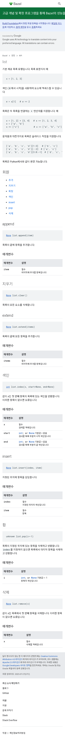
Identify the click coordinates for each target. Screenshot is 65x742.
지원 (4, 705)
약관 (4, 733)
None (8, 235)
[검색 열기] (59, 4)
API (20, 55)
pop (11, 207)
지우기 (12, 185)
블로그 (5, 688)
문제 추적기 (7, 710)
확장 (11, 191)
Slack (5, 715)
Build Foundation (10, 23)
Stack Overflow (9, 720)
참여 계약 (20, 27)
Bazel (4, 55)
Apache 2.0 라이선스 (11, 662)
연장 (13, 55)
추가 (11, 180)
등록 (34, 27)
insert (12, 202)
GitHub (5, 693)
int (8, 386)
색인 (11, 196)
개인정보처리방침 (17, 733)
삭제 (11, 213)
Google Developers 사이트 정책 (16, 665)
